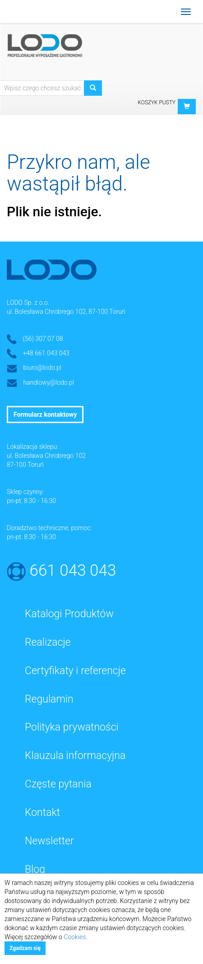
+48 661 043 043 (46, 353)
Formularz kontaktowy (45, 414)
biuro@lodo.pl (42, 367)
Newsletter (49, 841)
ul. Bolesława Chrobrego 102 (46, 455)
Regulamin (49, 699)
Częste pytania (58, 784)
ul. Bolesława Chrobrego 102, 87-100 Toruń (66, 311)
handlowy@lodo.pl (48, 382)
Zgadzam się (25, 948)
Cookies (75, 937)
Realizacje (48, 642)
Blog (35, 869)
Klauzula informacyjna (75, 756)
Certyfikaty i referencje (75, 671)
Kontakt (42, 812)
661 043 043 (73, 570)
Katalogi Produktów (69, 614)
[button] (187, 106)
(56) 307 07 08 (43, 338)
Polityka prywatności (72, 727)
